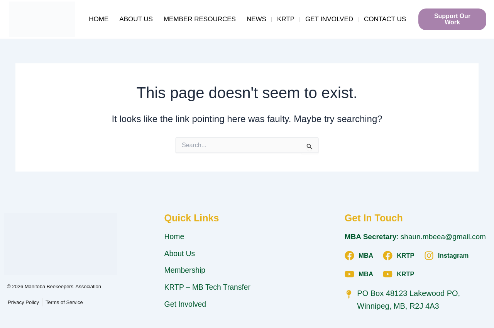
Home (98, 19)
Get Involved (329, 19)
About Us (136, 19)
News (256, 19)
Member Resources (200, 19)
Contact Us (385, 19)
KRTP (285, 19)
